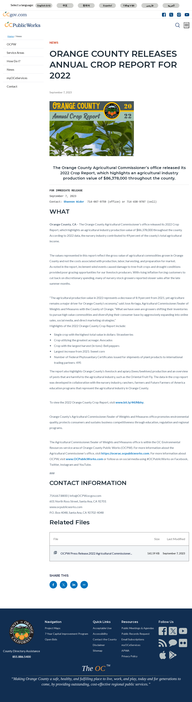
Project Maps (52, 628)
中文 (65, 5)
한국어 (86, 5)
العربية (171, 5)
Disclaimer (99, 645)
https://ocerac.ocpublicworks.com (125, 453)
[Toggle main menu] (186, 25)
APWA (125, 650)
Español (107, 5)
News (19, 36)
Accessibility (100, 633)
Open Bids (51, 639)
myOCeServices (17, 78)
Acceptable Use (102, 628)
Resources (130, 622)
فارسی (149, 5)
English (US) (44, 5)
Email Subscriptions (133, 639)
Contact (12, 86)
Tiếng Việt (129, 5)
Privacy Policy (129, 656)
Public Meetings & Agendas (138, 628)
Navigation (53, 622)
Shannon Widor (75, 201)
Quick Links (102, 622)
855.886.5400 (21, 656)
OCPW (11, 44)
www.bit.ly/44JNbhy (130, 402)
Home (11, 36)
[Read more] (15, 14)
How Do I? (13, 61)
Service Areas (15, 52)
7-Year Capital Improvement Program (66, 633)
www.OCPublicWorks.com (84, 459)
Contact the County (105, 639)
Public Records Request (136, 633)
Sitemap (97, 650)
